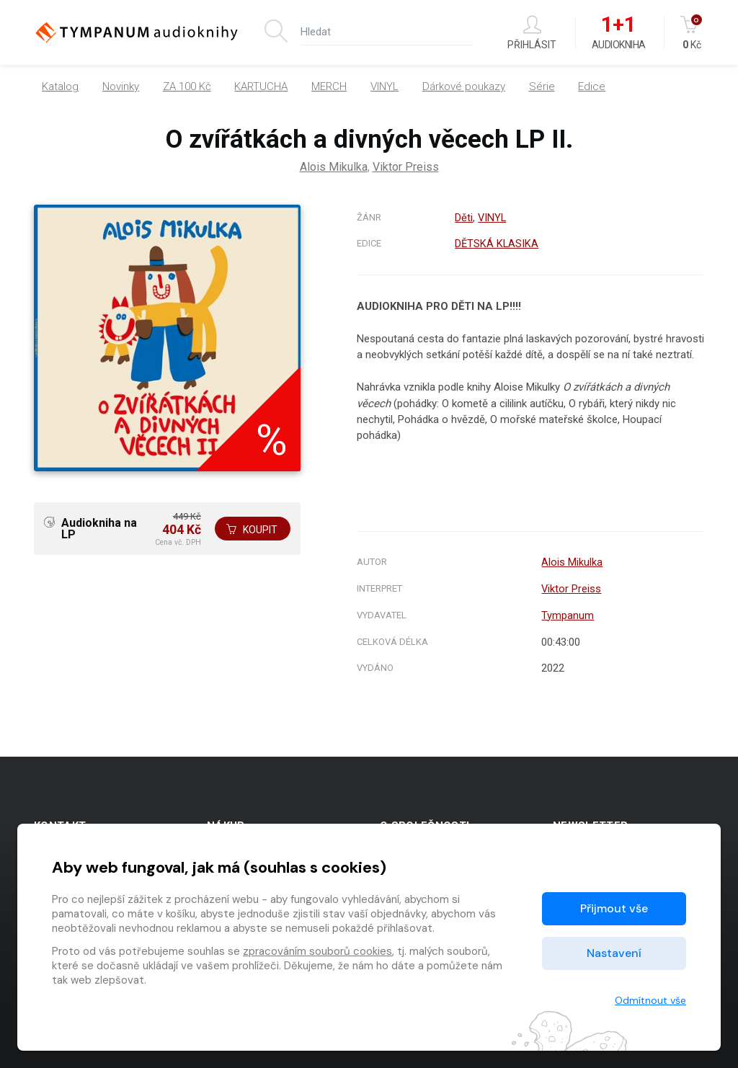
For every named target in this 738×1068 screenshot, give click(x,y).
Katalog (60, 86)
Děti (463, 217)
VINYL (384, 86)
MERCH (329, 86)
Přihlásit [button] (531, 33)
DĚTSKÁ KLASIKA (496, 243)
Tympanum (567, 615)
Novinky (120, 86)
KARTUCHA (261, 86)
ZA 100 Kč (187, 86)
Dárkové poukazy (463, 86)
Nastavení (614, 953)
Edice (591, 86)
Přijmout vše (614, 908)
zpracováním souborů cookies (317, 951)
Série (542, 86)
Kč (692, 33)
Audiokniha (619, 33)
